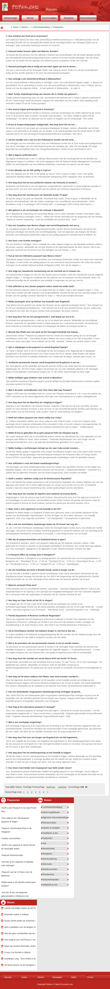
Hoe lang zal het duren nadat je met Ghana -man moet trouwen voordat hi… (44, 676)
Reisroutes (47, 864)
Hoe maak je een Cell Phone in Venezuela (20, 940)
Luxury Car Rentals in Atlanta (17, 952)
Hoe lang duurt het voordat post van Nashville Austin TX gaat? (38, 195)
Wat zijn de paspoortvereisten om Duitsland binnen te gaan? (37, 539)
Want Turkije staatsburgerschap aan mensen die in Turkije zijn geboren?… (43, 94)
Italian (73, 977)
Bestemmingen (10, 18)
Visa (44, 843)
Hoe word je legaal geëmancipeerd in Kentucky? (31, 109)
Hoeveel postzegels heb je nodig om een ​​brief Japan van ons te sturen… (42, 66)
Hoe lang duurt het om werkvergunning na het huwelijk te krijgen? (40, 753)
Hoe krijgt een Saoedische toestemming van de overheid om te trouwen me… (45, 271)
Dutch (24, 977)
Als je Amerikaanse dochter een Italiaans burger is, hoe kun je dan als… (42, 631)
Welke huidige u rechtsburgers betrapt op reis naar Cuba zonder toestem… (44, 448)
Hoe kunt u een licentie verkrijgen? (25, 240)
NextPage (50, 787)
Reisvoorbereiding (88, 18)
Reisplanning (48, 874)
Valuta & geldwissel (50, 812)
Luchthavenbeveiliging (52, 807)
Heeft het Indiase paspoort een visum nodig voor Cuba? (35, 417)
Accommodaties (49, 18)
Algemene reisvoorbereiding (54, 817)
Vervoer (30, 18)
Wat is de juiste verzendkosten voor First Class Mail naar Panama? (40, 390)
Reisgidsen (47, 854)
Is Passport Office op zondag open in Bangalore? (32, 555)
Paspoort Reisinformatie (12, 855)
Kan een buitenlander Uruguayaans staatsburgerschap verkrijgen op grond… (45, 692)
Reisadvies (69, 18)
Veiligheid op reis (49, 885)
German (8, 977)
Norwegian (57, 977)
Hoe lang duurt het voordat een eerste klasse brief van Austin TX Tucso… (43, 658)
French (90, 977)
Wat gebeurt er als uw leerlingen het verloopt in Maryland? (36, 210)
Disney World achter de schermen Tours (20, 921)
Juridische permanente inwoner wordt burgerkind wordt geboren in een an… (44, 362)
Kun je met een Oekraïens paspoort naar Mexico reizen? (35, 256)
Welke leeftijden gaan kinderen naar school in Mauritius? (35, 378)
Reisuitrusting (48, 848)
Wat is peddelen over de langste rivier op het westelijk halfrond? (20, 927)
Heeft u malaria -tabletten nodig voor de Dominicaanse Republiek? (40, 478)
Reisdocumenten (49, 869)
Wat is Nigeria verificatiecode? (23, 155)
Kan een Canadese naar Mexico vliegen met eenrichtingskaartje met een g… (44, 225)
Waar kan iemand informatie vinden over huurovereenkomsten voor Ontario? (20, 946)
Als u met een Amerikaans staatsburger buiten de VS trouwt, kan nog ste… (43, 524)
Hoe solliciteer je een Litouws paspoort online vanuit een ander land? (41, 286)
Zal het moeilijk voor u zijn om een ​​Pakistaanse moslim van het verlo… (42, 140)
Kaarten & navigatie (51, 828)
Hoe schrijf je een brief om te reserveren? (28, 36)
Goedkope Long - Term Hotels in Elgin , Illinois (20, 959)
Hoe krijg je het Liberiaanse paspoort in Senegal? (32, 707)
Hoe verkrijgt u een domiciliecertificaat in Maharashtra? (35, 79)
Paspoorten (58, 27)
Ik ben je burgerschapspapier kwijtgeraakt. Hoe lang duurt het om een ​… (42, 124)
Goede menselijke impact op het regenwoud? (20, 908)
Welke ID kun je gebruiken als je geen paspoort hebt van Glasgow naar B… (44, 433)
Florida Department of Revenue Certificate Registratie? (34, 615)
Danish (41, 977)
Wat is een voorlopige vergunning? (25, 722)
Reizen (24, 27)
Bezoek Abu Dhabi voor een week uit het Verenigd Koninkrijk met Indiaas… (44, 332)
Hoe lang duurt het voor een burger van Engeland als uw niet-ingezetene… (43, 737)
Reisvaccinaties (49, 822)
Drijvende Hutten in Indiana (16, 914)
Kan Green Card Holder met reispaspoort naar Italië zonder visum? (40, 768)
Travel (15, 27)
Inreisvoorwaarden (50, 879)
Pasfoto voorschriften (11, 838)
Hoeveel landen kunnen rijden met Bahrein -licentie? (33, 51)
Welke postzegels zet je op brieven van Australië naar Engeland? (39, 301)
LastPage (62, 787)
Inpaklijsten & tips (50, 833)
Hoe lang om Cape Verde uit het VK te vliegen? (30, 600)
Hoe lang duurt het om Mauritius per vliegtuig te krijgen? (35, 402)
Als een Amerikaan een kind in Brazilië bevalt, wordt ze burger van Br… (42, 570)
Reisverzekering (49, 859)
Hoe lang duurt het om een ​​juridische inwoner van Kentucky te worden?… (43, 182)
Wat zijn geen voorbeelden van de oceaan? (20, 933)
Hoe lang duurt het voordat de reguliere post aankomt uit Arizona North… (43, 494)
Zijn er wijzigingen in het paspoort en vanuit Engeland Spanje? (38, 347)
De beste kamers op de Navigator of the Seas (20, 965)
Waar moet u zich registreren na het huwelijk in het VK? (35, 509)
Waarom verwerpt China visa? (22, 585)
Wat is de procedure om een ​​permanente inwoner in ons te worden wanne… (44, 643)
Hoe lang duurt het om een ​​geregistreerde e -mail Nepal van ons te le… (42, 317)
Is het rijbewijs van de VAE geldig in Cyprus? (30, 170)
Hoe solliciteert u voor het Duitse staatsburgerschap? (34, 463)
